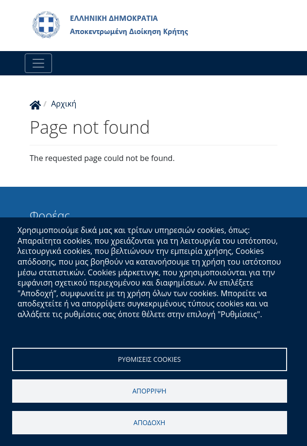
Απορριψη (149, 390)
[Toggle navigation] (38, 63)
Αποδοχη (149, 422)
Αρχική (63, 103)
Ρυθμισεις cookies (149, 359)
